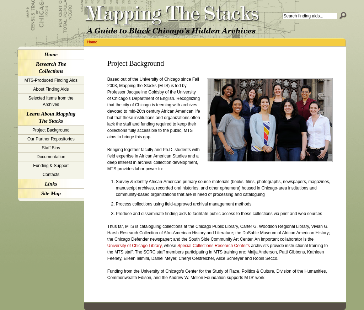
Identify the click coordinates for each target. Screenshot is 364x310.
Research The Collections (51, 67)
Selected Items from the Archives (51, 101)
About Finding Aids (51, 89)
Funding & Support (51, 165)
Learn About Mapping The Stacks (50, 117)
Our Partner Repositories (51, 139)
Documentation (51, 156)
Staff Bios (51, 147)
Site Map (51, 193)
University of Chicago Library (134, 245)
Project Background (51, 130)
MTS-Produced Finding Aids (51, 80)
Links (51, 184)
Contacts (51, 174)
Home (92, 42)
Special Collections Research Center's (213, 245)
